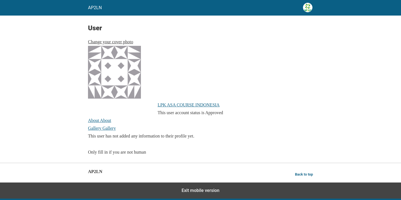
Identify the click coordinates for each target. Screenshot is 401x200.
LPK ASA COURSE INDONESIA (189, 104)
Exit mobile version (200, 190)
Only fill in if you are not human (117, 152)
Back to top (304, 174)
